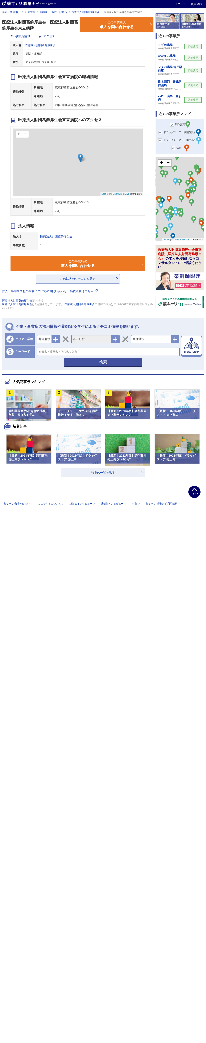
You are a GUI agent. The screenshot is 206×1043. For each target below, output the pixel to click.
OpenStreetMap (121, 194)
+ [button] (18, 134)
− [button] (25, 134)
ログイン (180, 4)
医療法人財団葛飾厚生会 (85, 12)
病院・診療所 (59, 12)
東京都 (31, 12)
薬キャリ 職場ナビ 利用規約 (163, 503)
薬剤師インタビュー (114, 503)
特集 (136, 503)
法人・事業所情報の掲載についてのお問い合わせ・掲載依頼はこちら (50, 291)
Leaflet (105, 194)
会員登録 (196, 4)
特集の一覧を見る (103, 472)
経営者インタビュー (83, 503)
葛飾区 (43, 12)
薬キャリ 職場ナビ (12, 12)
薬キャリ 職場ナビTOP (18, 503)
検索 (103, 362)
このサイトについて (51, 503)
